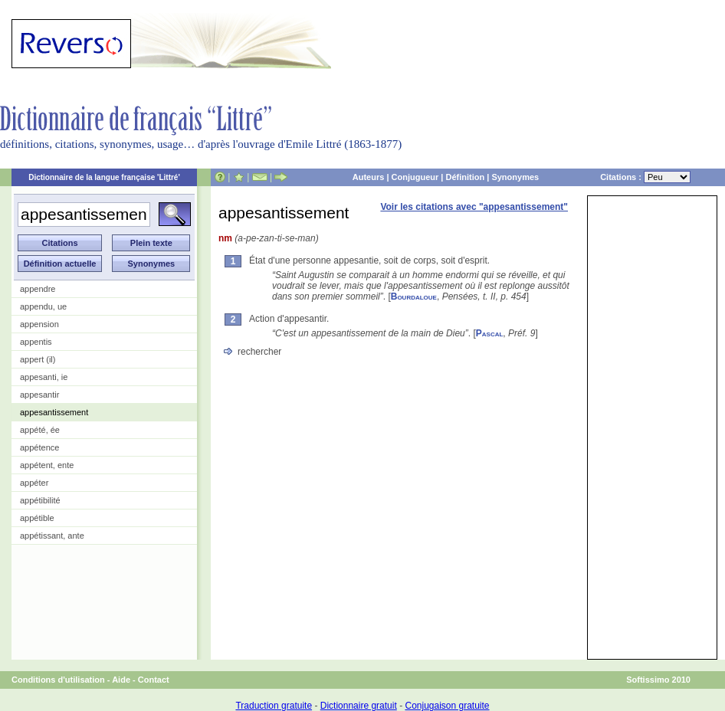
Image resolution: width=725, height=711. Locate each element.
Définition (464, 177)
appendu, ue (43, 306)
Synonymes (515, 177)
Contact (153, 679)
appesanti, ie (43, 377)
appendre (38, 288)
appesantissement (54, 412)
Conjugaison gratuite (447, 705)
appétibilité (40, 500)
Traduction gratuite (273, 705)
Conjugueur (415, 177)
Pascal (490, 333)
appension (39, 324)
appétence (39, 447)
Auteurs (369, 177)
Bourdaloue (414, 296)
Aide (121, 679)
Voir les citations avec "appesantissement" (474, 207)
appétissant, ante (52, 535)
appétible (37, 518)
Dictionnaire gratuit (358, 705)
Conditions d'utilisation (58, 679)
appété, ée (40, 429)
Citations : (645, 177)
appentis (36, 341)
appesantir (39, 394)
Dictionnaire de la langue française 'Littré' (104, 177)
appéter (34, 482)
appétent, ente (47, 465)
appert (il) (37, 359)
